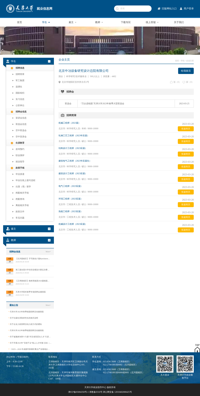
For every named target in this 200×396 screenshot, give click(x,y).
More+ (48, 252)
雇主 (73, 22)
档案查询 (20, 199)
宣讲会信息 (21, 118)
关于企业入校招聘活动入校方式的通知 (25, 324)
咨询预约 (20, 149)
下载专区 (126, 22)
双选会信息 (21, 124)
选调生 (19, 87)
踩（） (190, 82)
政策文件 (20, 211)
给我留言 (186, 70)
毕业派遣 (20, 174)
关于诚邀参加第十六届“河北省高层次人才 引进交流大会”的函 (30, 336)
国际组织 (20, 93)
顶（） (177, 82)
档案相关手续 (22, 193)
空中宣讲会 (21, 136)
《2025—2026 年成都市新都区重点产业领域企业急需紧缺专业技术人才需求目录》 (30, 349)
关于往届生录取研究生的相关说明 (23, 318)
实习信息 (20, 99)
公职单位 (20, 105)
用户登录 (189, 8)
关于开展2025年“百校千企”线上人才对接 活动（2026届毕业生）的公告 (30, 343)
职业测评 (20, 155)
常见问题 (20, 218)
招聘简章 (20, 74)
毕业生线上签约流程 (25, 180)
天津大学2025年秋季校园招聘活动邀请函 (26, 311)
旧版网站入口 (169, 8)
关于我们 (179, 22)
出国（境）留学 (23, 186)
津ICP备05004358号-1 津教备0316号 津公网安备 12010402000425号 (100, 392)
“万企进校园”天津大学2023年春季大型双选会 (102, 103)
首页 (19, 22)
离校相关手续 (22, 205)
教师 (99, 22)
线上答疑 (152, 22)
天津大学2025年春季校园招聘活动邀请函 (26, 330)
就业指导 (20, 161)
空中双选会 (21, 130)
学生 (46, 22)
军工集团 (20, 80)
